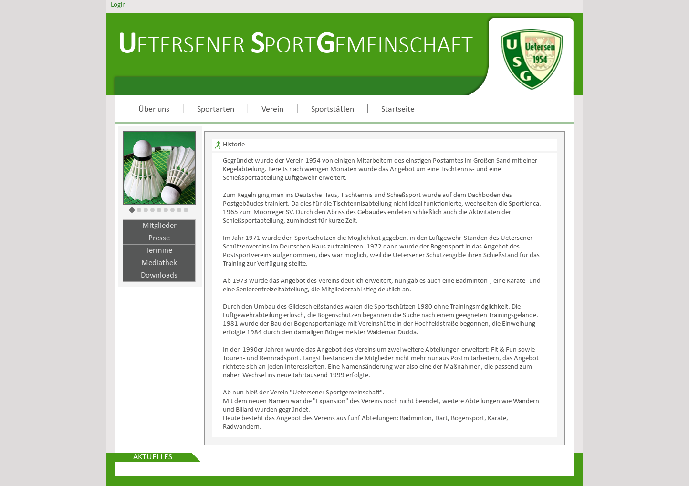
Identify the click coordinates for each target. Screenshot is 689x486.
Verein (272, 109)
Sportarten (215, 109)
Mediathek (159, 263)
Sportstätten (332, 109)
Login (118, 5)
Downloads (159, 275)
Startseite (398, 109)
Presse (159, 238)
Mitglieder (159, 226)
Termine (159, 251)
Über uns (153, 109)
